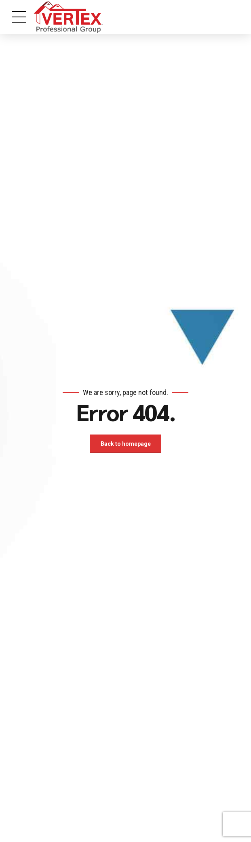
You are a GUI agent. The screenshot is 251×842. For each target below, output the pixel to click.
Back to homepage (126, 444)
